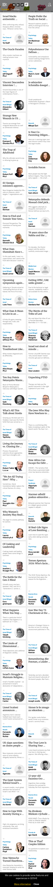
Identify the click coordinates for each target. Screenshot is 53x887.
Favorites (15, 9)
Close (36, 884)
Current (6, 9)
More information (22, 884)
